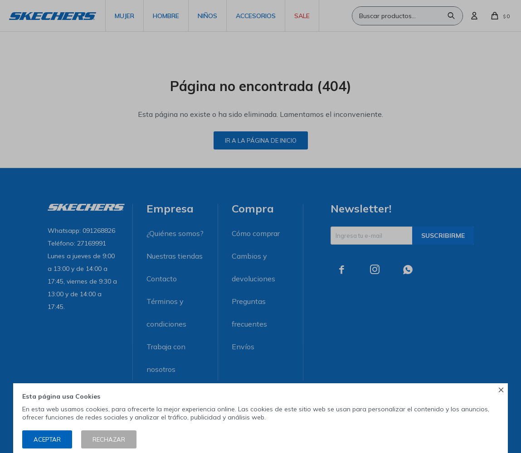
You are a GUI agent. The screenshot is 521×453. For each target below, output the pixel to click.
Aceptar (47, 439)
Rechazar (109, 439)
